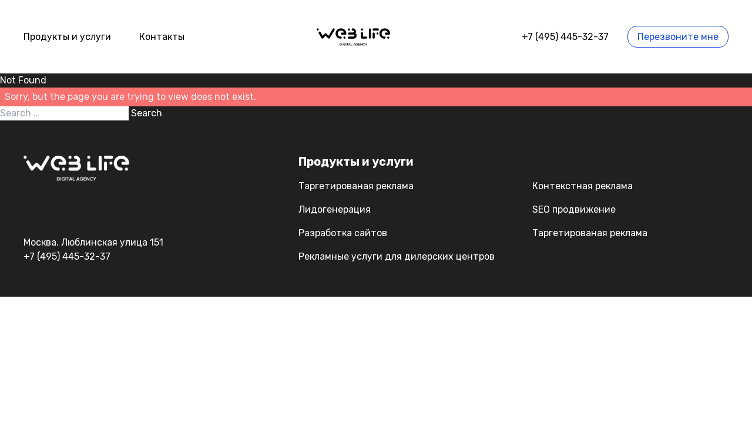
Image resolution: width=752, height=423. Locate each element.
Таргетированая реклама (356, 186)
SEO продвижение (574, 209)
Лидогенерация (334, 209)
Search (146, 113)
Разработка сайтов (342, 233)
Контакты (161, 36)
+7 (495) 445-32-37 (565, 36)
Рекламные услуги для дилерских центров (396, 256)
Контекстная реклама (582, 186)
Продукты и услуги (67, 36)
